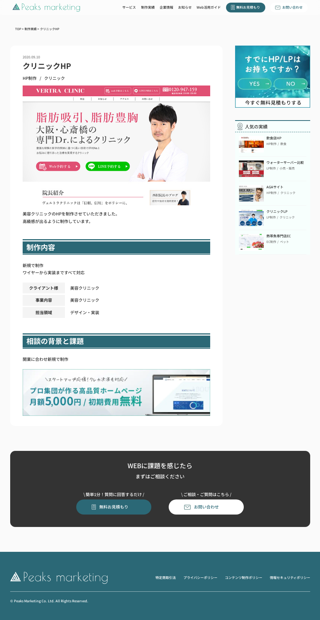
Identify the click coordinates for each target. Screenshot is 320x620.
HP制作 (30, 78)
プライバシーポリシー (200, 577)
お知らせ (185, 7)
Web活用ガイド (209, 7)
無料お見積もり (248, 7)
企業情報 (166, 7)
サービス (129, 7)
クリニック (54, 78)
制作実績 (148, 7)
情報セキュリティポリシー (290, 577)
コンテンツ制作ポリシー (243, 577)
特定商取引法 (165, 577)
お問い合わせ (292, 7)
